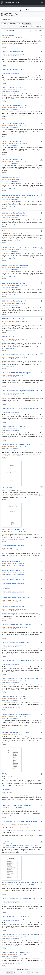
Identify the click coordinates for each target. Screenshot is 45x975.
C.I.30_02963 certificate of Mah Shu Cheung (16, 444)
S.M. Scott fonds (7, 488)
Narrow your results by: (22, 10)
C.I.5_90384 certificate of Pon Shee (13, 123)
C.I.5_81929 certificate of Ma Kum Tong (14, 105)
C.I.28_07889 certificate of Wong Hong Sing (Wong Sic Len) (20, 934)
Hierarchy (12, 23)
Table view (27, 23)
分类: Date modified (25, 26)
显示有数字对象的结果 (36, 30)
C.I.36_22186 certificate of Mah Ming (13, 213)
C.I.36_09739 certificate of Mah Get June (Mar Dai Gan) (19, 355)
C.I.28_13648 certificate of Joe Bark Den (14, 607)
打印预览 (4, 23)
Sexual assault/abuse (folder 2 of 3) (13, 570)
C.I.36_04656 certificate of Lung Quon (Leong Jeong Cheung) (20, 390)
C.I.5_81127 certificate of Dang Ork (13, 141)
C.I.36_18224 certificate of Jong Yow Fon (14, 301)
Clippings (5, 774)
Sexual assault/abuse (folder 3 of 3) (13, 579)
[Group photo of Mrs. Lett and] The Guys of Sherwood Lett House (20, 821)
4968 (32, 972)
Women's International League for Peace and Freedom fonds (22, 845)
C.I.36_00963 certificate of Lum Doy (13, 426)
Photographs (6, 790)
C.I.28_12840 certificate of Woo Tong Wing (15, 642)
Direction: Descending (37, 26)
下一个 (36, 972)
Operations (5, 841)
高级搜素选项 (6, 19)
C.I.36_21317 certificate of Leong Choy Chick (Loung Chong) (20, 247)
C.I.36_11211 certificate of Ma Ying (13, 337)
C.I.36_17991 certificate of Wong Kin (13, 319)
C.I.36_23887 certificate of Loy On (12, 177)
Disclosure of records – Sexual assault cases (16, 598)
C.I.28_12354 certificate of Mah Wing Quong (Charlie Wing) (20, 660)
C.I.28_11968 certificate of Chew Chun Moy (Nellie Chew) (20, 678)
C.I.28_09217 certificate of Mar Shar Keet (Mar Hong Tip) (20, 898)
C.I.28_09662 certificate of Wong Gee (13, 696)
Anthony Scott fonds (8, 231)
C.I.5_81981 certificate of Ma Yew (12, 51)
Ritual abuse (6, 588)
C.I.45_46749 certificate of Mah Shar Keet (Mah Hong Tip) (20, 714)
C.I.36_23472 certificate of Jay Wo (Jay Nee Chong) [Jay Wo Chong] (20, 195)
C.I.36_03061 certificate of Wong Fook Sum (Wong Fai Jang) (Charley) (20, 408)
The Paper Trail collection (12, 55)
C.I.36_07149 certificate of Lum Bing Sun (15, 265)
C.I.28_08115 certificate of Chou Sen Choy (15, 916)
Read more (18, 45)
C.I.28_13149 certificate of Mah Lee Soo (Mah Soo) (18, 625)
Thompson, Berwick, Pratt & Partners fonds (16, 732)
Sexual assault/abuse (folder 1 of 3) (13, 561)
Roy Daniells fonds (8, 35)
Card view (20, 23)
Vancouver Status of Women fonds (13, 529)
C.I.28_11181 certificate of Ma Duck (13, 87)
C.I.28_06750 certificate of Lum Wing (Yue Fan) (16, 952)
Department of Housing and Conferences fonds (18, 778)
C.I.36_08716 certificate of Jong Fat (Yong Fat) (16, 373)
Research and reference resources (13, 546)
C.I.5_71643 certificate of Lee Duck (13, 69)
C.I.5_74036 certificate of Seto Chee (13, 159)
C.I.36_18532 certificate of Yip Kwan (13, 283)
